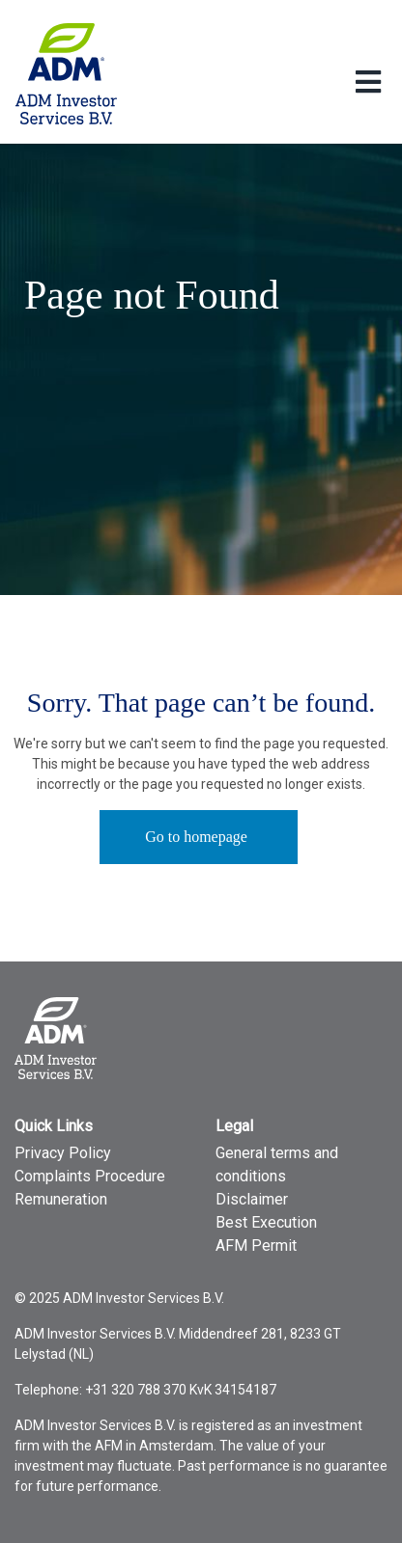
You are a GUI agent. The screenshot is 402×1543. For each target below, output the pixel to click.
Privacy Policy (62, 1153)
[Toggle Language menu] (368, 83)
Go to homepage (196, 836)
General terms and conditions (276, 1164)
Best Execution (266, 1222)
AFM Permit (256, 1245)
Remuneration (60, 1199)
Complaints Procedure (89, 1176)
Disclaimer (251, 1199)
